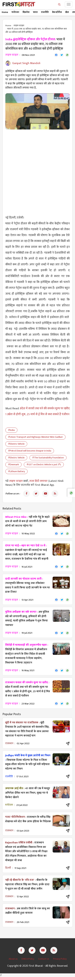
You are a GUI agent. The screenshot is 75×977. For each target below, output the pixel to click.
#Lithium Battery (16, 471)
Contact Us (44, 959)
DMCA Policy (28, 959)
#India (11, 430)
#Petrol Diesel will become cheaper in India (29, 451)
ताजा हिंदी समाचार (38, 481)
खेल (67, 12)
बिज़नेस (26, 12)
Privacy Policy (60, 959)
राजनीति (45, 12)
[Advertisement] (37, 170)
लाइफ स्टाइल (19, 25)
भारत (35, 12)
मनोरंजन (15, 12)
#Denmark (13, 464)
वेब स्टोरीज (57, 12)
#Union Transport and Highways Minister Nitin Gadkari (35, 437)
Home (5, 12)
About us (13, 959)
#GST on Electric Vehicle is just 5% (44, 464)
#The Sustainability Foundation (48, 458)
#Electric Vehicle (16, 444)
